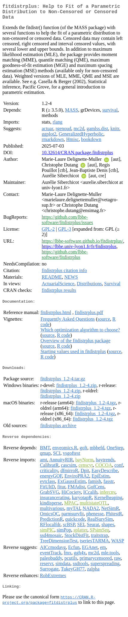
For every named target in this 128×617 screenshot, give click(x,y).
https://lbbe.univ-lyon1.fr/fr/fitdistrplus (79, 250)
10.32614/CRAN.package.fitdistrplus (77, 156)
